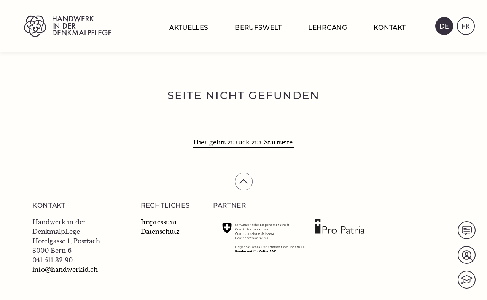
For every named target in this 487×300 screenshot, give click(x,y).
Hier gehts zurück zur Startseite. (243, 143)
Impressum (159, 222)
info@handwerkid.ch (65, 270)
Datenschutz (160, 232)
